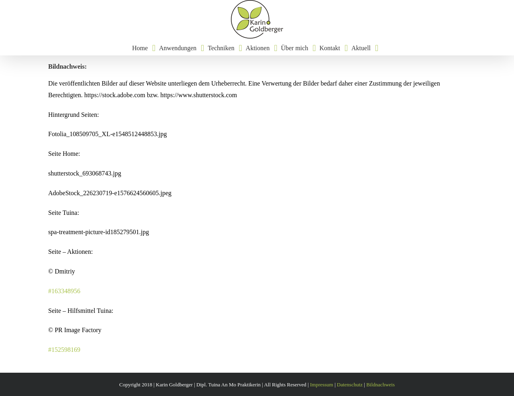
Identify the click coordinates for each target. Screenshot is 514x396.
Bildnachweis (380, 385)
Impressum (321, 385)
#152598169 (64, 349)
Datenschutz (350, 385)
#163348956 (64, 291)
